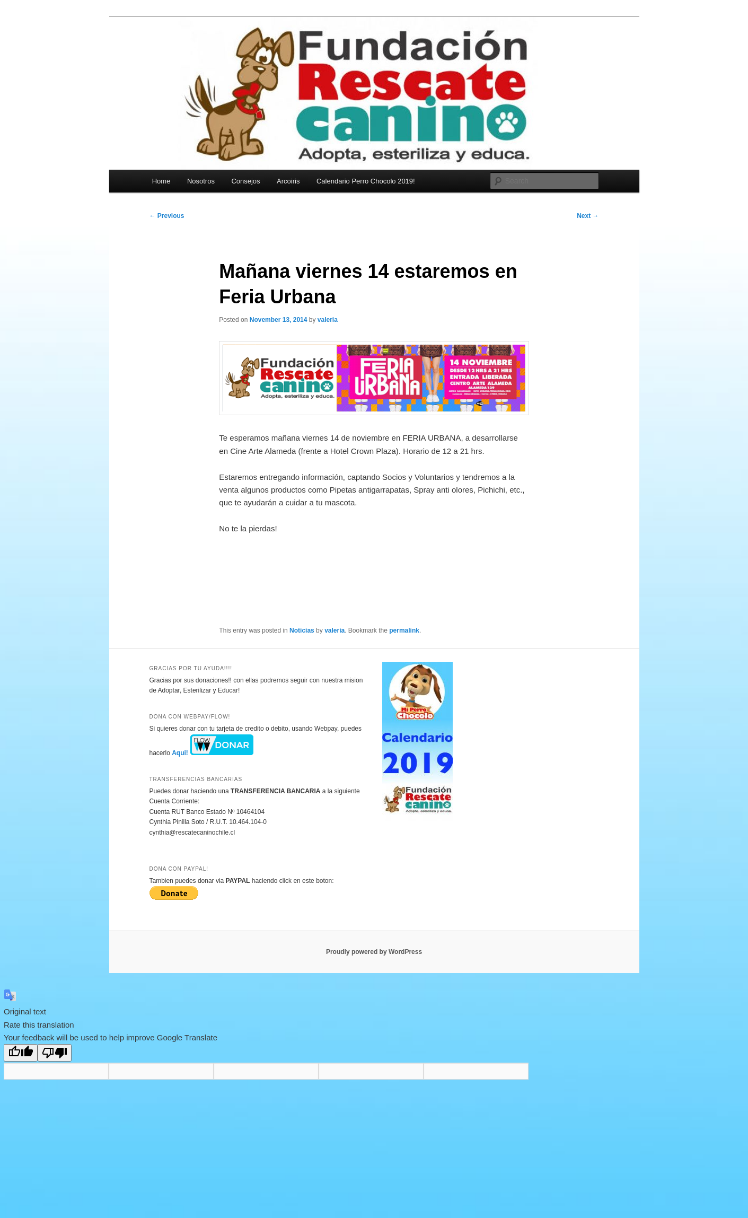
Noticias (301, 630)
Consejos (245, 181)
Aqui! (212, 753)
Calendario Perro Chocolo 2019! (365, 181)
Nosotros (201, 181)
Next (588, 216)
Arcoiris (288, 181)
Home (161, 181)
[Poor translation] (55, 1053)
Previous (166, 216)
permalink (404, 630)
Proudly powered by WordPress (374, 952)
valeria (328, 319)
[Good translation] (21, 1053)
